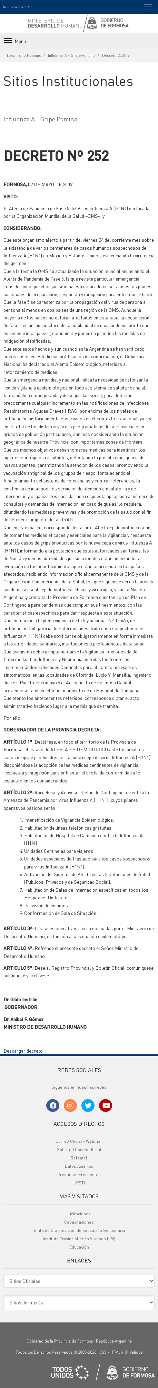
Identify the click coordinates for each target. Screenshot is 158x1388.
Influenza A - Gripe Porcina (72, 55)
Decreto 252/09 (115, 55)
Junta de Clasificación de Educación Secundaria (79, 1230)
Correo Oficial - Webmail (79, 1141)
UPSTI (79, 1182)
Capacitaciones (79, 1222)
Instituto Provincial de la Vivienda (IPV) (79, 1238)
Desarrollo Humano (24, 55)
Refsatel (79, 1157)
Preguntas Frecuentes (79, 1174)
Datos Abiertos (79, 1166)
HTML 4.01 (119, 1352)
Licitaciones (79, 1213)
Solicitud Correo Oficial (79, 1149)
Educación (79, 1247)
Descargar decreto (23, 1050)
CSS (103, 1352)
